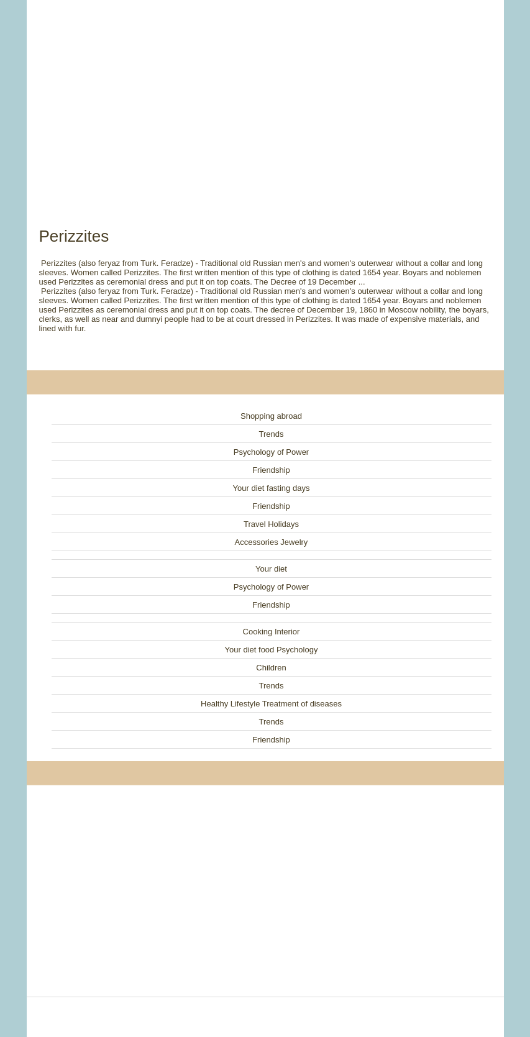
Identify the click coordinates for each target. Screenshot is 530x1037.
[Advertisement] (265, 99)
